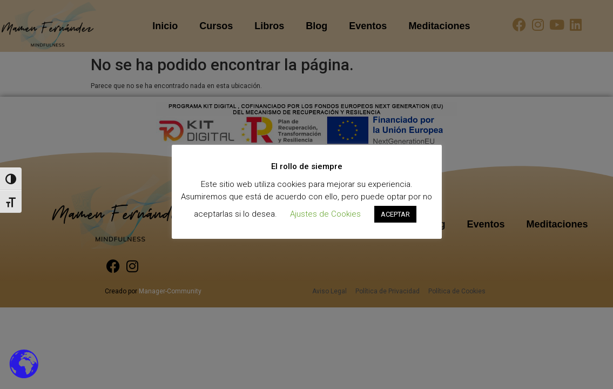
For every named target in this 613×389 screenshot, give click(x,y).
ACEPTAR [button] (395, 214)
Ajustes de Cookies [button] (325, 214)
